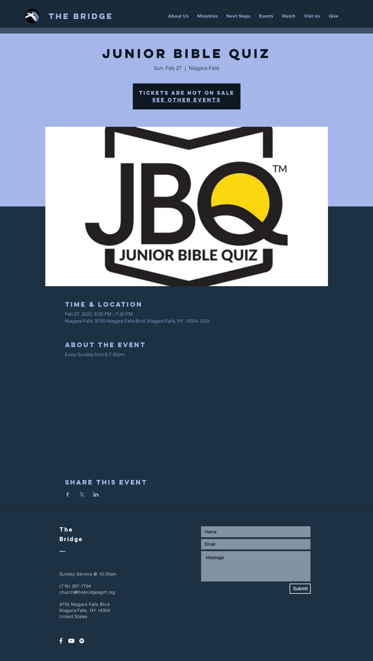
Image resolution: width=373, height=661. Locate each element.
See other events (186, 99)
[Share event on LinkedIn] (96, 494)
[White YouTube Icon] (71, 641)
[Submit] (300, 589)
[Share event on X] (82, 494)
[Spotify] (81, 641)
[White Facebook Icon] (61, 641)
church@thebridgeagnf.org (87, 592)
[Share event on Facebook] (67, 494)
